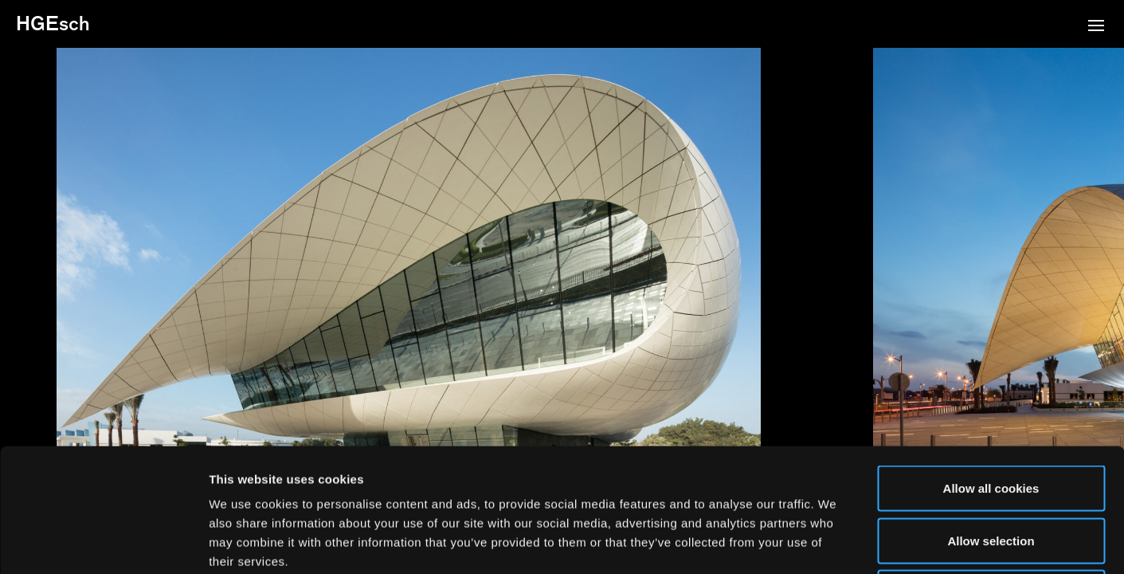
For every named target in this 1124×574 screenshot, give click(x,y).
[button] (1096, 27)
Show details (836, 542)
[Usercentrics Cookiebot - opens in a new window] (103, 543)
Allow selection (990, 417)
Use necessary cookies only (991, 469)
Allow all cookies (991, 365)
